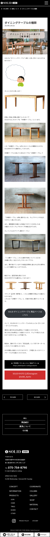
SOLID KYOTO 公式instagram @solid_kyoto (26, 375)
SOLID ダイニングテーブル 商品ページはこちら (25, 313)
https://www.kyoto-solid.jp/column (25, 365)
